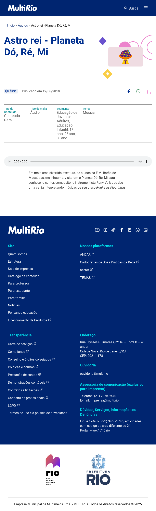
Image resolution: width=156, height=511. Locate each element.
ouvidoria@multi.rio (94, 374)
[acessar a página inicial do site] (22, 8)
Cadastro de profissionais (28, 398)
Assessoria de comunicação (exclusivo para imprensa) (111, 386)
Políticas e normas (23, 367)
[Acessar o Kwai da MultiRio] (129, 230)
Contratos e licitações (25, 390)
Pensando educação (22, 313)
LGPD (14, 405)
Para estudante (19, 291)
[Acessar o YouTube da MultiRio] (97, 230)
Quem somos (17, 254)
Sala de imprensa (20, 269)
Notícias (14, 305)
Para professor (18, 283)
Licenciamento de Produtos (29, 320)
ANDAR (87, 254)
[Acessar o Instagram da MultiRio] (105, 230)
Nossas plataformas (96, 246)
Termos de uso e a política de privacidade (37, 413)
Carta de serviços (22, 344)
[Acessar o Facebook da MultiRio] (121, 230)
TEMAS (87, 277)
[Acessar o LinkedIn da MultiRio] (145, 230)
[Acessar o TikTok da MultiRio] (113, 230)
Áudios (23, 25)
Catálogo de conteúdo (23, 276)
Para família (17, 298)
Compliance (18, 351)
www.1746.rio (100, 430)
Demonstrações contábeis (28, 382)
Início (11, 25)
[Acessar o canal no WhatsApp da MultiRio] (137, 230)
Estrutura (14, 261)
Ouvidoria (88, 365)
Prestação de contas (24, 375)
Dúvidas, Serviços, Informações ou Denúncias (108, 412)
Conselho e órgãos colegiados (31, 359)
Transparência (20, 335)
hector (86, 270)
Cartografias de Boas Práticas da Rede (109, 262)
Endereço (87, 335)
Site (11, 246)
